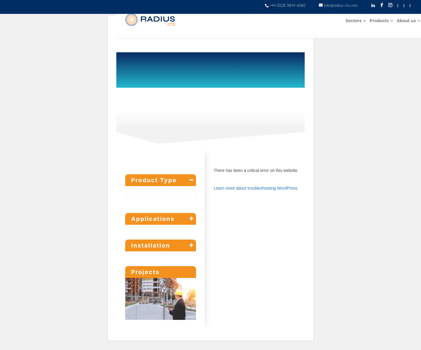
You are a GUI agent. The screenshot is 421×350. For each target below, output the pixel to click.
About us (406, 21)
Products (379, 21)
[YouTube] (410, 6)
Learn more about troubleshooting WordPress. (256, 188)
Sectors (353, 21)
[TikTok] (404, 6)
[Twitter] (398, 6)
